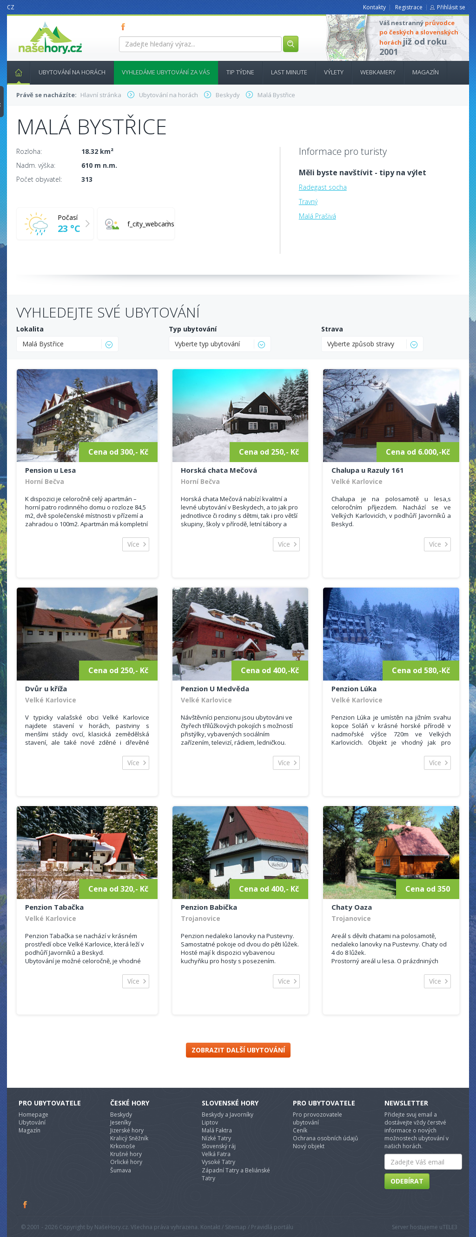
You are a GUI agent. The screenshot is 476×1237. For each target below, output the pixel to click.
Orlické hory (126, 1162)
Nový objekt (308, 1146)
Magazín (425, 72)
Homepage (33, 1114)
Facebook (25, 1204)
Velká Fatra (216, 1154)
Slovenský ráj (219, 1146)
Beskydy (121, 1114)
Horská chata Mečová (219, 470)
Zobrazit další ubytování (238, 1049)
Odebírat (406, 1181)
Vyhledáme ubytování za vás (166, 72)
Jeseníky (120, 1122)
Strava (332, 328)
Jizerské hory (127, 1130)
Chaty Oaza (351, 907)
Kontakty (374, 7)
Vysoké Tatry (218, 1162)
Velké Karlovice (357, 481)
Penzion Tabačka (54, 907)
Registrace (409, 7)
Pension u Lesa (50, 470)
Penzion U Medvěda (215, 688)
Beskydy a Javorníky (227, 1114)
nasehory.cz (33, 21)
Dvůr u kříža (46, 688)
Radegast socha (323, 187)
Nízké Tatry (216, 1138)
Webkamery (378, 72)
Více (133, 544)
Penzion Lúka (354, 688)
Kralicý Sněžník (129, 1138)
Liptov (210, 1122)
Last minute (289, 72)
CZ (10, 7)
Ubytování (32, 1122)
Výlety (334, 72)
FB (125, 26)
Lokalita (30, 328)
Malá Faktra (217, 1130)
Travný (308, 201)
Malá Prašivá (317, 216)
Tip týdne (240, 72)
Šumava (120, 1170)
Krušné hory (126, 1154)
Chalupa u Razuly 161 (367, 470)
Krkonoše (122, 1146)
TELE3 (450, 1227)
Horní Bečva (44, 481)
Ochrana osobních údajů (325, 1138)
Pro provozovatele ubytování (317, 1118)
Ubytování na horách (72, 72)
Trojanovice (200, 918)
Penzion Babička (209, 907)
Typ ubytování (193, 328)
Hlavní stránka (14, 72)
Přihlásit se (451, 7)
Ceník (300, 1130)
